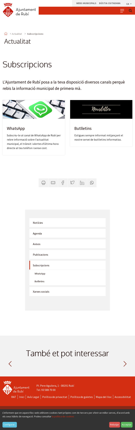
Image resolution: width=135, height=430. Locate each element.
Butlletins (83, 128)
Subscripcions (41, 265)
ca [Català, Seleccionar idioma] (129, 3)
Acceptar (126, 424)
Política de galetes (81, 397)
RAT (13, 397)
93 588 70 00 (48, 390)
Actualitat (17, 33)
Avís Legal (33, 397)
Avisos (36, 244)
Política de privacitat (54, 397)
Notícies (38, 222)
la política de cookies (63, 416)
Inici (21, 397)
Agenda (37, 233)
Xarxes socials (41, 291)
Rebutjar (114, 424)
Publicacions (40, 254)
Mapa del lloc (104, 397)
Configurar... (10, 424)
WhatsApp (16, 128)
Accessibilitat (123, 397)
